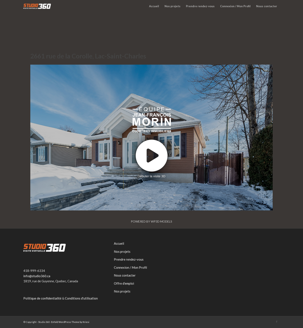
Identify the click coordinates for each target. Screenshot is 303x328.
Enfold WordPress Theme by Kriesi (70, 322)
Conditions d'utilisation (81, 298)
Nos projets (122, 251)
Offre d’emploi (124, 283)
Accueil (119, 243)
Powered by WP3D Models (151, 221)
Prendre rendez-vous (129, 259)
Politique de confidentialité (42, 298)
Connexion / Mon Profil (130, 267)
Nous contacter (125, 275)
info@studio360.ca (36, 276)
